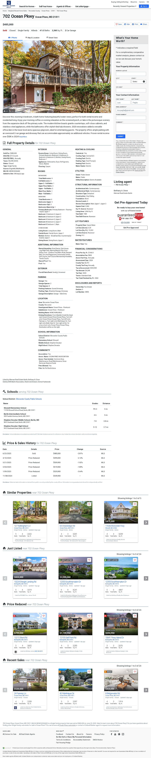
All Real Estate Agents (27, 734)
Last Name (135, 99)
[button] (144, 6)
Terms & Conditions (63, 740)
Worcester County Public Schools (29, 399)
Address (121, 70)
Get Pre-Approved (131, 228)
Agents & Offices (64, 6)
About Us (134, 2)
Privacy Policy (99, 734)
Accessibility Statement (81, 740)
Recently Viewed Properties (124, 6)
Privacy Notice (120, 172)
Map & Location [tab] (32, 38)
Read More (23, 137)
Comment (119, 122)
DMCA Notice (98, 740)
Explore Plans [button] (111, 748)
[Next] (146, 522)
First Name (120, 99)
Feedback (59, 734)
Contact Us (70, 734)
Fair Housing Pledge (63, 743)
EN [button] (148, 2)
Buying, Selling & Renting (119, 2)
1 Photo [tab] (12, 38)
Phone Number (121, 114)
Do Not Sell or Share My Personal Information (73, 737)
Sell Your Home (46, 6)
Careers (142, 2)
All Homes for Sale (9, 734)
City (117, 78)
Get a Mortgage (82, 6)
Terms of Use (139, 170)
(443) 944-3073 (38, 651)
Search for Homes (27, 6)
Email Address (121, 107)
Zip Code (119, 87)
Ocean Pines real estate (67, 725)
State (134, 78)
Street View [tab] (52, 38)
